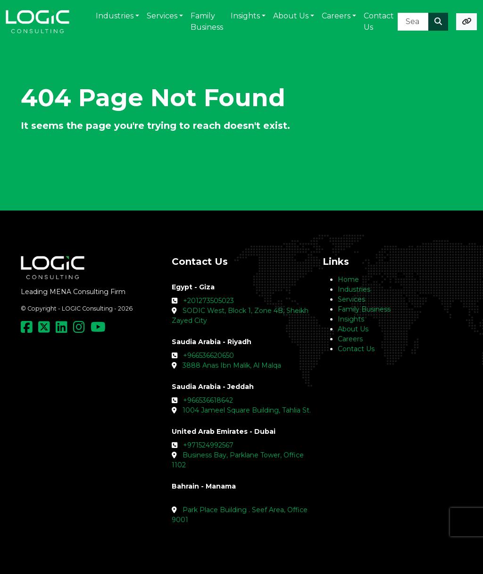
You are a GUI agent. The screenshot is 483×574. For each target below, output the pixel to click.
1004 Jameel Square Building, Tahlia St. (247, 410)
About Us (353, 329)
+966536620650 (208, 355)
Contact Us (356, 349)
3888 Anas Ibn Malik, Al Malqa (232, 365)
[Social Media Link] (28, 329)
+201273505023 (208, 300)
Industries (354, 289)
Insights (351, 319)
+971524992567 (208, 445)
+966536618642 (208, 400)
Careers (350, 339)
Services (351, 299)
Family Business (364, 309)
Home (348, 279)
